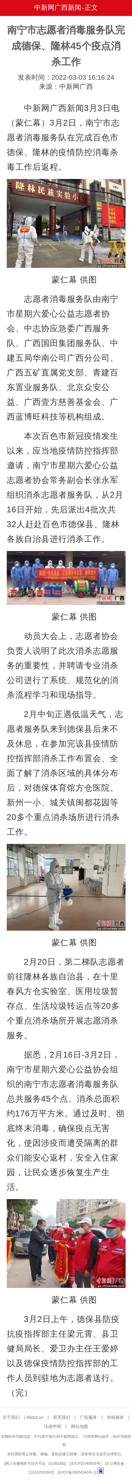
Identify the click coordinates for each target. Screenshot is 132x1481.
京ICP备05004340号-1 (77, 1472)
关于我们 (11, 1417)
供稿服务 (115, 1417)
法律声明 (52, 1426)
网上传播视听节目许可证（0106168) (35, 1463)
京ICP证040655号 (85, 1463)
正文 (91, 7)
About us (34, 1417)
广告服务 (88, 1417)
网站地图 (79, 1426)
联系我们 (61, 1417)
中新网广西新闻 (57, 7)
